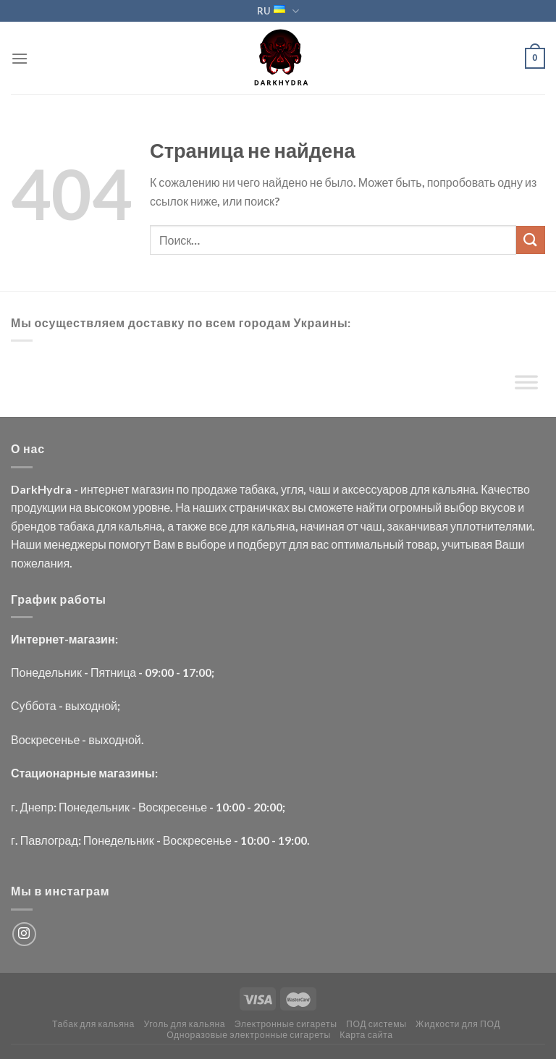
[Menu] (19, 58)
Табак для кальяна (93, 1023)
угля (292, 489)
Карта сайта (366, 1034)
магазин (152, 489)
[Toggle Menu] (526, 385)
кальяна (454, 489)
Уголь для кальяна (184, 1023)
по (182, 489)
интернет (104, 489)
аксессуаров (374, 489)
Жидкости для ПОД (458, 1023)
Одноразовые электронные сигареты (249, 1034)
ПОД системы (376, 1023)
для (419, 489)
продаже (214, 489)
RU (277, 11)
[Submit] (530, 240)
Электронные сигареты (286, 1023)
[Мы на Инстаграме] (24, 934)
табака (258, 489)
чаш (319, 489)
